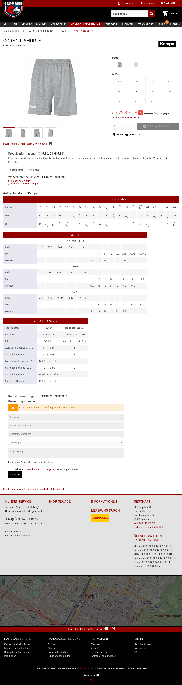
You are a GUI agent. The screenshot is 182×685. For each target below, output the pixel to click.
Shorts (51, 648)
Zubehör (95, 648)
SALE (137, 652)
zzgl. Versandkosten (131, 117)
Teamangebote (99, 652)
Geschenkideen (142, 644)
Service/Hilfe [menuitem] (169, 3)
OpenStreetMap (163, 616)
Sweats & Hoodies (58, 652)
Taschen (95, 644)
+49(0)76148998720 (23, 519)
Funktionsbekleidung (59, 655)
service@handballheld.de (18, 535)
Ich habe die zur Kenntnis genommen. (45, 469)
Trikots (51, 644)
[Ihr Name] (66, 417)
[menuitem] (147, 4)
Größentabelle (25, 143)
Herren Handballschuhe (17, 652)
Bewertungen (42, 143)
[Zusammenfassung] (66, 434)
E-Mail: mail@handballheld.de (149, 527)
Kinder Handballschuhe (17, 644)
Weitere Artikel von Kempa (23, 183)
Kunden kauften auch (14, 489)
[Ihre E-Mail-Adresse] (66, 425)
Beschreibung (10, 143)
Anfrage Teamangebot (103, 655)
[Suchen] (151, 13)
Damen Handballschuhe (17, 648)
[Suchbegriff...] (133, 13)
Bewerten (133, 134)
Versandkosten (83, 668)
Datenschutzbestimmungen (38, 469)
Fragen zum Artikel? (20, 181)
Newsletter (140, 648)
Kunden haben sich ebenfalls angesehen (46, 489)
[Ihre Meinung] (66, 453)
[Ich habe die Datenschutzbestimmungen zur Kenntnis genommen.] (9, 469)
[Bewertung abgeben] (66, 442)
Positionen (10, 655)
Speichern (15, 474)
